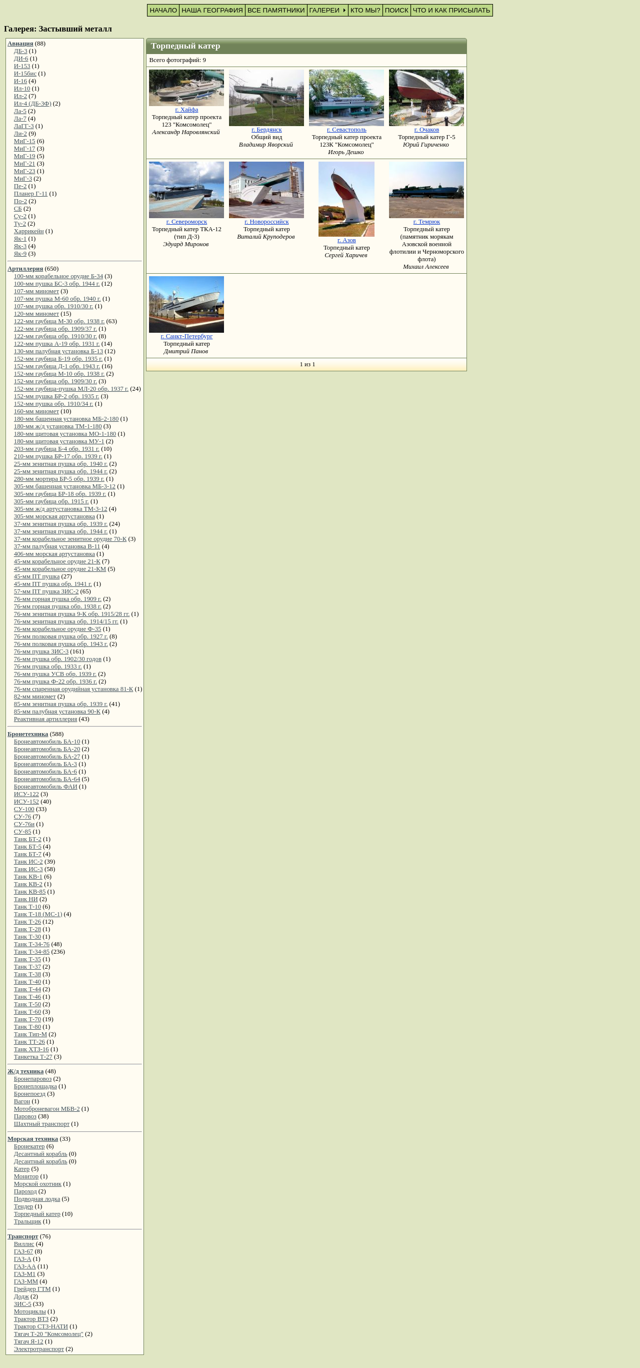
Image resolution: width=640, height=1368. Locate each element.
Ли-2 (20, 133)
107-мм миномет (36, 291)
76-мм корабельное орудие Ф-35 (58, 628)
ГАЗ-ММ (26, 1281)
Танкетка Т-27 (33, 1056)
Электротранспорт (39, 1348)
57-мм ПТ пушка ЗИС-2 (46, 591)
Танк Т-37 (27, 966)
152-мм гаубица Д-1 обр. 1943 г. (57, 366)
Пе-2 (20, 186)
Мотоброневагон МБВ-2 (47, 1108)
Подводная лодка (37, 1198)
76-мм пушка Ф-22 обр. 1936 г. (55, 681)
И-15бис (25, 73)
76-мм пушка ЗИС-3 (41, 651)
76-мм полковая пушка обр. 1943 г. (61, 643)
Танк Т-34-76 (32, 944)
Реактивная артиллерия (46, 719)
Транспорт (23, 1236)
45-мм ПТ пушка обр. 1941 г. (53, 583)
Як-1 (20, 238)
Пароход (25, 1191)
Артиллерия (25, 268)
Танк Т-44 (27, 989)
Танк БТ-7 (28, 854)
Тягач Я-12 (29, 1341)
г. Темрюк (427, 221)
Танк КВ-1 (28, 876)
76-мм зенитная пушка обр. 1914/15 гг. (66, 621)
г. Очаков (427, 129)
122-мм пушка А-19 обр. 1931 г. (57, 343)
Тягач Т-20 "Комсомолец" (49, 1333)
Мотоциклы (30, 1311)
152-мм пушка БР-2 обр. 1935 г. (57, 396)
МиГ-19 (25, 156)
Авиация (21, 43)
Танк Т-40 (27, 981)
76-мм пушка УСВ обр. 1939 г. (55, 673)
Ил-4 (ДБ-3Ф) (33, 103)
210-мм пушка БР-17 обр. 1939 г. (58, 456)
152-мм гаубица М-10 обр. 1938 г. (59, 373)
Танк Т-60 (27, 1011)
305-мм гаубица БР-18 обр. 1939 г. (60, 493)
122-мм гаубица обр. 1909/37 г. (55, 328)
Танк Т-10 (27, 906)
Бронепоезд (30, 1093)
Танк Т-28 (27, 929)
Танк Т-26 (27, 921)
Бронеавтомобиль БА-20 (47, 749)
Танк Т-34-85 (32, 951)
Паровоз (25, 1116)
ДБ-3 (21, 51)
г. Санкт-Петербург (187, 336)
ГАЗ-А (23, 1258)
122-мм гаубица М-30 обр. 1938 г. (59, 321)
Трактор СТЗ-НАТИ (41, 1326)
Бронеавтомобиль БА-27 (47, 756)
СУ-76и (24, 824)
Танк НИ (26, 899)
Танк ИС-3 (28, 869)
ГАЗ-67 (23, 1251)
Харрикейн (29, 231)
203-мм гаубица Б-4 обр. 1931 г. (57, 448)
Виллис (24, 1243)
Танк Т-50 (27, 1004)
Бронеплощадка (35, 1086)
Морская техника (33, 1138)
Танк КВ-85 (30, 891)
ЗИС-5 (23, 1303)
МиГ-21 (25, 163)
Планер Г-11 (31, 193)
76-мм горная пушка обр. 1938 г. (58, 606)
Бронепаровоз (33, 1078)
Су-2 (20, 216)
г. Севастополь (346, 129)
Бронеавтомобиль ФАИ (46, 786)
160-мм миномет (36, 411)
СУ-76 (23, 816)
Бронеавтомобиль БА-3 (45, 764)
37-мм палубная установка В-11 (57, 546)
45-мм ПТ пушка (37, 576)
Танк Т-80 (27, 1026)
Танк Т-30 (27, 936)
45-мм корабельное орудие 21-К (57, 561)
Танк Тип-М (30, 1034)
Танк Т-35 (27, 959)
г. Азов (347, 240)
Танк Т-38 (27, 974)
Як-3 (20, 246)
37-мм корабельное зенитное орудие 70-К (70, 538)
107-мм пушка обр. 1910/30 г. (54, 306)
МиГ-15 (25, 141)
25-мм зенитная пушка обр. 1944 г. (61, 471)
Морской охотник (38, 1183)
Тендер (23, 1206)
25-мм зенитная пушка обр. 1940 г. (61, 463)
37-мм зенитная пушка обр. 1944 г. (61, 531)
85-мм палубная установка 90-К (57, 711)
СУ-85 (23, 831)
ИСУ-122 (26, 794)
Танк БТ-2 (28, 839)
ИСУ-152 (26, 801)
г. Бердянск (267, 129)
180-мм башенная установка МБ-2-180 (66, 418)
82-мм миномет (35, 696)
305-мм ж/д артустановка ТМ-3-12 (61, 508)
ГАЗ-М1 (25, 1273)
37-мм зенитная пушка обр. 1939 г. (61, 523)
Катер (22, 1168)
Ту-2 (20, 223)
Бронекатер (29, 1146)
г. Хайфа (186, 109)
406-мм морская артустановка (54, 553)
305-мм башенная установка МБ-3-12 (65, 486)
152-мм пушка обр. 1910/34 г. (54, 403)
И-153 (22, 66)
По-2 (20, 201)
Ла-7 (20, 118)
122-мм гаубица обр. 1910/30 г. (55, 336)
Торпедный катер (37, 1213)
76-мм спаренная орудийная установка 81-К (74, 689)
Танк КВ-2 (28, 884)
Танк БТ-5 (28, 846)
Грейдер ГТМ (32, 1288)
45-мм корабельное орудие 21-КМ (60, 568)
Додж (21, 1296)
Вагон (22, 1101)
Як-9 (20, 253)
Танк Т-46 (27, 996)
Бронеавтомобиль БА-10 (47, 741)
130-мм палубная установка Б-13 (58, 351)
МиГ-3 (23, 178)
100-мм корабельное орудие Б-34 (58, 276)
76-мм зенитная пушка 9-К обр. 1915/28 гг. (72, 613)
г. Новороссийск (266, 221)
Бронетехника (28, 734)
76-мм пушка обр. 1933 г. (48, 666)
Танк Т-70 (27, 1019)
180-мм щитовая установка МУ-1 (59, 441)
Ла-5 (20, 111)
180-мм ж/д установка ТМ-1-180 (58, 426)
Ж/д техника (26, 1071)
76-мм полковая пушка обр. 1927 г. (61, 636)
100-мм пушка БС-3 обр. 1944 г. (57, 283)
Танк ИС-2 (28, 861)
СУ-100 (24, 809)
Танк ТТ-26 (29, 1041)
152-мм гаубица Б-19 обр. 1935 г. (58, 358)
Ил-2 (20, 96)
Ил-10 (22, 88)
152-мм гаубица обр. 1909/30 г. (55, 381)
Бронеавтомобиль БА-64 (47, 779)
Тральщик (28, 1221)
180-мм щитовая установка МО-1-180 (65, 433)
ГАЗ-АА (25, 1266)
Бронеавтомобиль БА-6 (45, 771)
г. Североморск (187, 221)
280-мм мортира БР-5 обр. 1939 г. (59, 478)
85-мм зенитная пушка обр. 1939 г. (61, 704)
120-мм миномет (36, 313)
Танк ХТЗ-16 (31, 1049)
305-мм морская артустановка (54, 516)
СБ (18, 208)
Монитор (26, 1176)
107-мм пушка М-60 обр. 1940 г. (57, 298)
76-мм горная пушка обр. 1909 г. (58, 598)
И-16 (20, 81)
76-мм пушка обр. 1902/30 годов (58, 658)
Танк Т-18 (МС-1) (38, 914)
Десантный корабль (41, 1153)
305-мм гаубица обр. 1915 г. (51, 501)
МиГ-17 (25, 148)
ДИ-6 (21, 58)
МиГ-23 (25, 171)
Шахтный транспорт (42, 1123)
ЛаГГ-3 (24, 126)
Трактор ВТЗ (31, 1318)
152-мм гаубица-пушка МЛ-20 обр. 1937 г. (71, 388)
